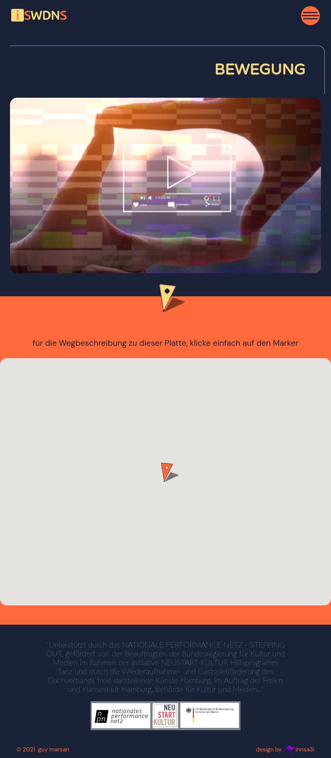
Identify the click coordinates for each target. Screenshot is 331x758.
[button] (166, 472)
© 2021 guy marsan (43, 749)
